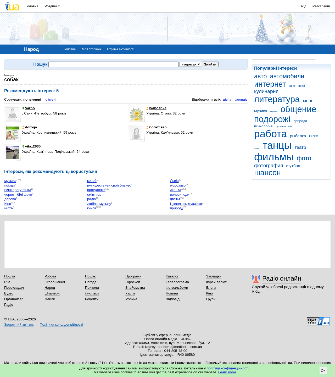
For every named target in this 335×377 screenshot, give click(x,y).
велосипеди (179, 194)
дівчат (228, 99)
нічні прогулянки (17, 190)
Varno (28, 108)
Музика (131, 299)
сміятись (94, 194)
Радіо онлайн (281, 278)
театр (300, 147)
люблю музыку (99, 204)
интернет (270, 84)
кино (292, 85)
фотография (268, 165)
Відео (8, 293)
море (308, 100)
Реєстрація (321, 6)
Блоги (211, 287)
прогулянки (96, 190)
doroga (29, 127)
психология (263, 126)
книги (301, 85)
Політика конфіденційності (61, 324)
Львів (174, 181)
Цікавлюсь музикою (186, 204)
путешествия (284, 126)
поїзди (9, 185)
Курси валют (216, 282)
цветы (175, 199)
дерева (10, 199)
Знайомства (135, 287)
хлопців (241, 99)
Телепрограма (177, 282)
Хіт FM (175, 190)
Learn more (227, 372)
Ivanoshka (156, 108)
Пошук (90, 276)
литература (277, 99)
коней (92, 181)
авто (260, 76)
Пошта (9, 276)
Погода (91, 282)
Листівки (92, 293)
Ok (323, 371)
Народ (49, 287)
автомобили (287, 76)
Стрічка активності (120, 49)
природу (176, 208)
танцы (277, 145)
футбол (293, 165)
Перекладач (14, 287)
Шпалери (51, 293)
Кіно (7, 204)
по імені (49, 99)
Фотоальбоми (177, 287)
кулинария (266, 91)
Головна (32, 6)
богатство (156, 127)
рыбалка (298, 136)
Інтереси (13, 171)
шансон (267, 172)
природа (300, 121)
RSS (8, 282)
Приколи (92, 287)
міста (8, 208)
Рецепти (92, 299)
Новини (172, 293)
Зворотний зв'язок (19, 324)
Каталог (172, 276)
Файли (49, 299)
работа (270, 133)
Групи (210, 299)
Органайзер (13, 299)
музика (260, 110)
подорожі (272, 119)
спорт (257, 148)
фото (304, 158)
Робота (50, 276)
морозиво (178, 185)
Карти (130, 293)
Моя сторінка (91, 49)
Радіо (8, 305)
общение (298, 109)
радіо (91, 199)
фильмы (274, 156)
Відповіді (173, 299)
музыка (273, 111)
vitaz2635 (31, 146)
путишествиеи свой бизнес (109, 185)
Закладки (213, 276)
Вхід (303, 6)
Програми (133, 276)
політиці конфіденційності (228, 368)
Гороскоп (132, 282)
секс (313, 135)
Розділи (51, 6)
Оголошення (54, 282)
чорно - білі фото (18, 194)
